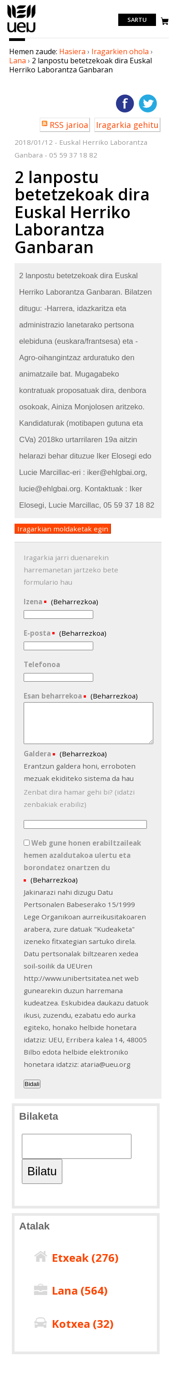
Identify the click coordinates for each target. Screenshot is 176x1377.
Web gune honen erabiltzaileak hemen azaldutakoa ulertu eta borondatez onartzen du (82, 855)
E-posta (38, 633)
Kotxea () (83, 1323)
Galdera (38, 753)
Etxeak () (85, 1257)
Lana (17, 60)
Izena (34, 601)
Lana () (80, 1290)
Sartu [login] (137, 20)
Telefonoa (42, 664)
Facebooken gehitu (125, 103)
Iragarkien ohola (120, 51)
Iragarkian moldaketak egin (62, 528)
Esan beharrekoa (54, 695)
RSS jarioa (69, 124)
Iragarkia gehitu (127, 124)
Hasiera (72, 51)
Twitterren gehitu (148, 103)
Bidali (32, 1084)
